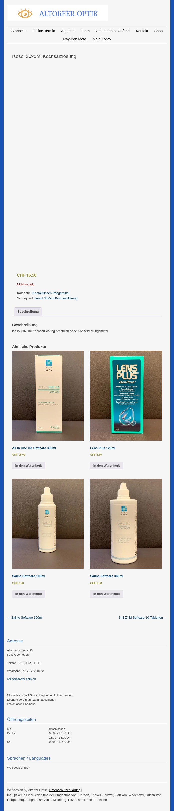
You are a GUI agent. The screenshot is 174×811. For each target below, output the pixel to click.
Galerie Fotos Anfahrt (113, 31)
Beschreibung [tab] (28, 311)
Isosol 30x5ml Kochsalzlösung (56, 298)
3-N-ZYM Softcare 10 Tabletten (143, 617)
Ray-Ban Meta (74, 39)
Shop (158, 31)
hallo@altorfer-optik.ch (21, 678)
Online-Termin (44, 31)
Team (85, 31)
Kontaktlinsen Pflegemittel (51, 293)
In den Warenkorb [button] (28, 465)
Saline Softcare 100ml (25, 617)
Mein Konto (102, 39)
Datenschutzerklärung (64, 790)
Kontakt (142, 31)
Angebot (68, 31)
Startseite (19, 31)
